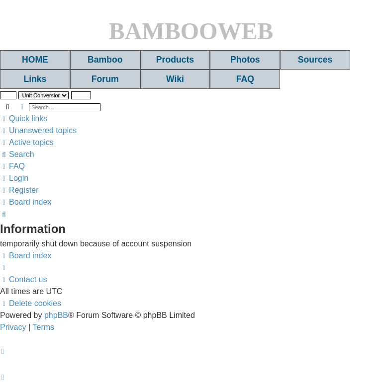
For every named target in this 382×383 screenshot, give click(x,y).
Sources (315, 60)
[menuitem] (38, 131)
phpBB (56, 315)
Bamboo (105, 60)
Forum (105, 79)
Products (175, 60)
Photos (245, 60)
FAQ (245, 79)
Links (34, 79)
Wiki (175, 79)
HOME (35, 60)
